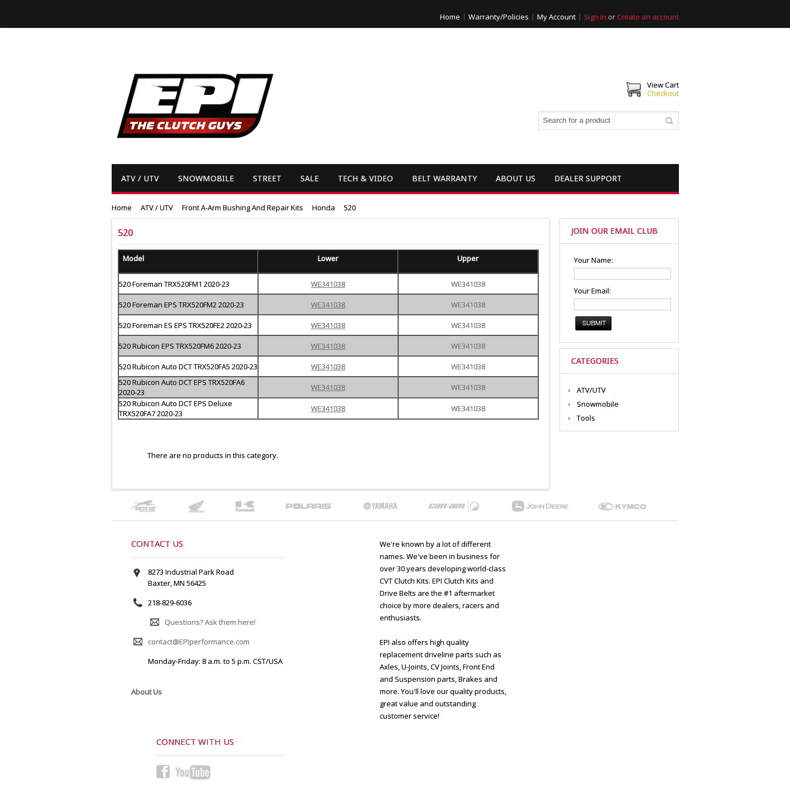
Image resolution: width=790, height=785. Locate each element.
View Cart (663, 85)
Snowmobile (206, 179)
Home (450, 17)
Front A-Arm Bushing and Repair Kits (242, 208)
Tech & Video (365, 179)
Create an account (648, 17)
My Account (556, 17)
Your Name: (593, 260)
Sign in (595, 17)
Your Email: (592, 291)
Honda (323, 208)
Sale (309, 179)
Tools (586, 418)
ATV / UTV (140, 179)
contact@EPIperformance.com (199, 642)
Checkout (663, 93)
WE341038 (468, 284)
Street (267, 179)
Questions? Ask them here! (210, 622)
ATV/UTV (591, 390)
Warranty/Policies (498, 17)
